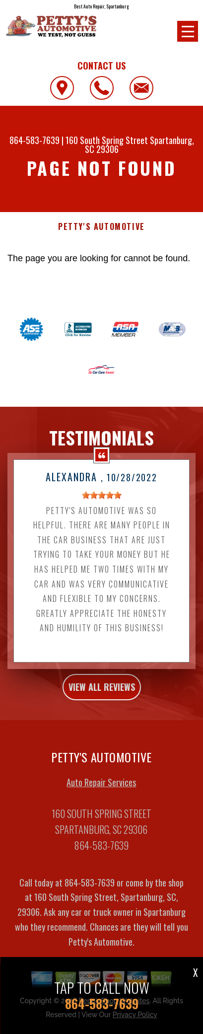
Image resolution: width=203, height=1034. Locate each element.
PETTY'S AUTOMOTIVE (101, 226)
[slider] (102, 503)
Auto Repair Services (101, 790)
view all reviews (101, 694)
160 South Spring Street (107, 140)
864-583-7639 (34, 140)
